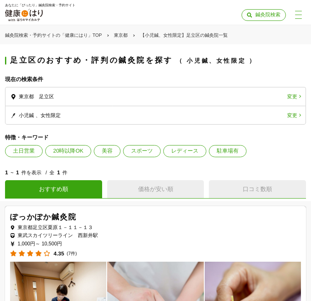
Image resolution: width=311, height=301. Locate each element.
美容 (107, 151)
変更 (292, 96)
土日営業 (24, 151)
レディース (184, 151)
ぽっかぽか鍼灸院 (43, 217)
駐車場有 (228, 151)
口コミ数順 (257, 189)
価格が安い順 (155, 189)
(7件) (72, 253)
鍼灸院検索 (267, 15)
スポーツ (142, 151)
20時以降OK (68, 151)
